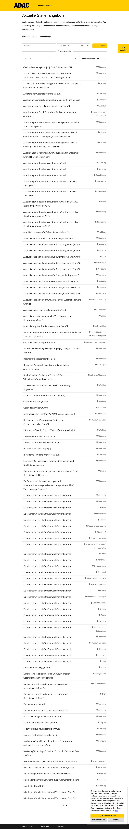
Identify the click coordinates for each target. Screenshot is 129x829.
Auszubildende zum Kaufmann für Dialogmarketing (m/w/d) (51, 275)
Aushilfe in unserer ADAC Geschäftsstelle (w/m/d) (46, 232)
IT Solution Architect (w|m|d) (37, 448)
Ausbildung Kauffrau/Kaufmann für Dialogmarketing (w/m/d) (51, 100)
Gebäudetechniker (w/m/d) (35, 401)
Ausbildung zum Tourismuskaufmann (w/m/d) (44, 163)
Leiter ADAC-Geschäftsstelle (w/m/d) (40, 722)
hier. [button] (116, 811)
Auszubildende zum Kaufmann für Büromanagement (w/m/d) (51, 244)
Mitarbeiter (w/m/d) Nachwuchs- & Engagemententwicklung (51, 779)
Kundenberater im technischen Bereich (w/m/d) (45, 710)
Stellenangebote (44, 5)
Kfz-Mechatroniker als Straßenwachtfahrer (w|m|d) (47, 637)
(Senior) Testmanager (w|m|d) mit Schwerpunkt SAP (47, 67)
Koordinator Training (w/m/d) (36, 667)
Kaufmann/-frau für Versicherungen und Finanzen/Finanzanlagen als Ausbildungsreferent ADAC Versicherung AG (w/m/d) (48, 485)
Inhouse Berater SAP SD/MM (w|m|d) (41, 442)
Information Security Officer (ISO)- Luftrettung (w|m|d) (49, 430)
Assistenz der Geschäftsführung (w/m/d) (42, 93)
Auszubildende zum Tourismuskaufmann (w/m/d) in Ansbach (51, 281)
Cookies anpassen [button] (98, 820)
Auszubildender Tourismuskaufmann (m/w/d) (44, 310)
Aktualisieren (99, 46)
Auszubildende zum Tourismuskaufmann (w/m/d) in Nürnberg (52, 293)
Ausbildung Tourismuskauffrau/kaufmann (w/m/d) (46, 106)
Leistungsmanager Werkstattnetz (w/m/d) (42, 716)
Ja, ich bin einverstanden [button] (107, 816)
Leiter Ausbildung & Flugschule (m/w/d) (41, 728)
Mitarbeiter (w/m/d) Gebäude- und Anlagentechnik (46, 773)
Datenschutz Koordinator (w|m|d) (39, 358)
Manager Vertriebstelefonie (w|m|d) (40, 735)
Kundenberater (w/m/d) (34, 704)
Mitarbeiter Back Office (34, 786)
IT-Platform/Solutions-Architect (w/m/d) (41, 454)
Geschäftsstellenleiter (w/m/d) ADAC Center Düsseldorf (49, 414)
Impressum (61, 826)
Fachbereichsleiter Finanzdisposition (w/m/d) (44, 395)
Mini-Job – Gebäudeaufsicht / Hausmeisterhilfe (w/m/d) (48, 767)
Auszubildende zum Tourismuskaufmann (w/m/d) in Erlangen (51, 287)
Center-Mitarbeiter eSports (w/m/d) (39, 342)
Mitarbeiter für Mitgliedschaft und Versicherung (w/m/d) (49, 792)
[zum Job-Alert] (123, 48)
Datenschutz (45, 826)
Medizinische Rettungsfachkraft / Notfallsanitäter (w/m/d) (50, 761)
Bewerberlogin (27, 826)
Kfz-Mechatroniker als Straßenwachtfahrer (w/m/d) (47, 495)
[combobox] (84, 45)
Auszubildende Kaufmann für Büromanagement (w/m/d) (49, 238)
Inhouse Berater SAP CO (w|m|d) (39, 436)
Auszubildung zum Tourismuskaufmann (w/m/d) (45, 326)
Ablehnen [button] (116, 820)
